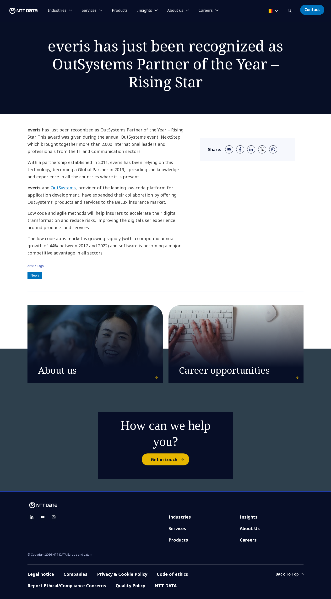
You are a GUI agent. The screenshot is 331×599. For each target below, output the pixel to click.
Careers (248, 540)
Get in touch (170, 459)
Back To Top (290, 574)
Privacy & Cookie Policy (122, 574)
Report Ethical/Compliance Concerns (66, 585)
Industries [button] (57, 10)
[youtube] (42, 517)
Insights (249, 517)
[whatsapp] (273, 149)
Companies (75, 574)
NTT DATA (166, 585)
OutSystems (63, 188)
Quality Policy (130, 585)
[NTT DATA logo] (19, 11)
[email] (229, 149)
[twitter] (262, 149)
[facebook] (240, 149)
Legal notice (40, 574)
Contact (312, 9)
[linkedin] (251, 149)
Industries (179, 517)
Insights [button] (144, 10)
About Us (250, 528)
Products (120, 10)
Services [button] (89, 10)
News (34, 275)
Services (177, 528)
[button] (290, 9)
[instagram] (53, 517)
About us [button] (175, 10)
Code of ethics (172, 574)
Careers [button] (206, 10)
